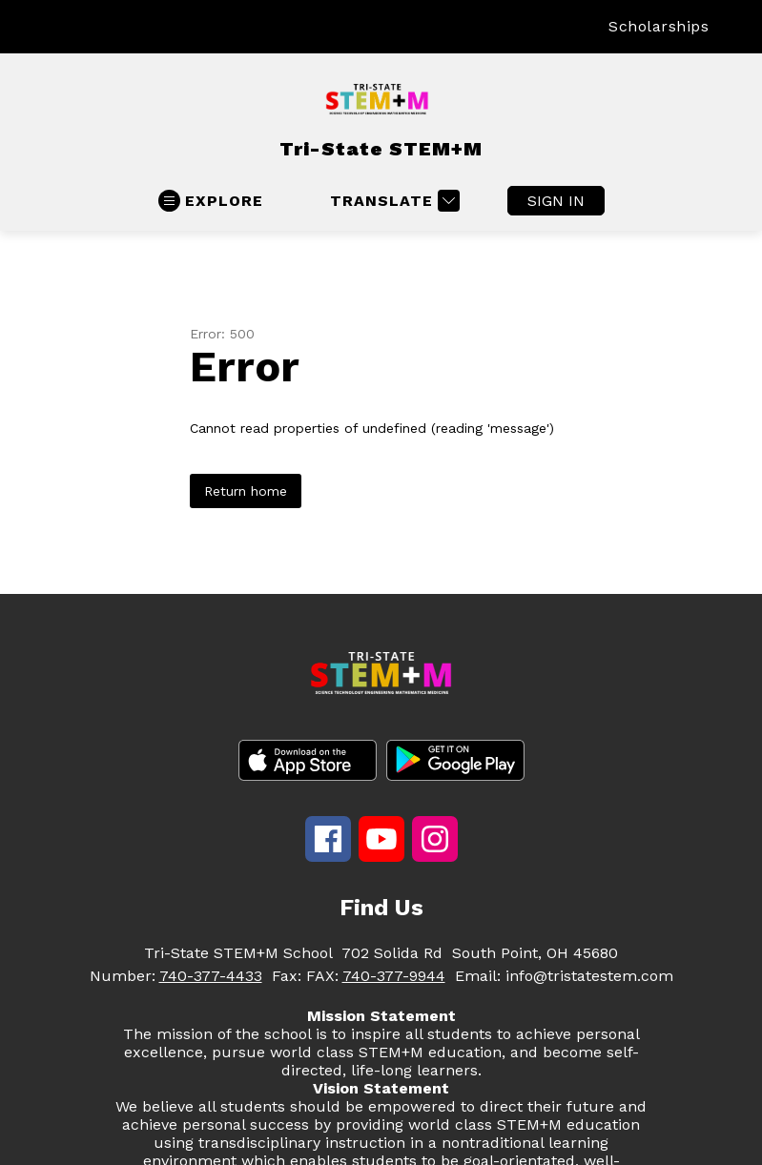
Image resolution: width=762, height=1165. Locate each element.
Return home (245, 491)
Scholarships (658, 26)
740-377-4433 (210, 976)
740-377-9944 (393, 976)
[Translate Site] (392, 201)
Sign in (556, 201)
